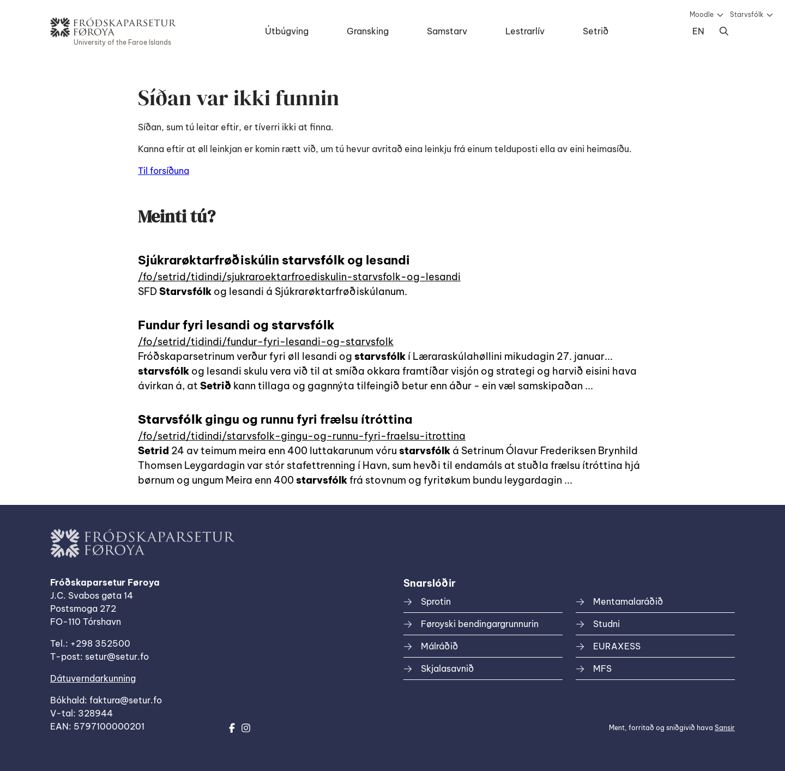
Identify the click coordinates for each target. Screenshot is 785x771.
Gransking (368, 31)
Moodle (702, 14)
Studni (606, 623)
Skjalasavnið (447, 668)
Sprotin (436, 601)
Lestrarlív (525, 31)
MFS (602, 668)
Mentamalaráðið (628, 601)
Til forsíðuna (163, 170)
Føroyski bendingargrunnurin (480, 623)
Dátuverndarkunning (93, 678)
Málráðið (439, 646)
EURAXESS (617, 646)
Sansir (725, 728)
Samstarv (447, 31)
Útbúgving (287, 31)
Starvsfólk (746, 14)
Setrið (595, 31)
